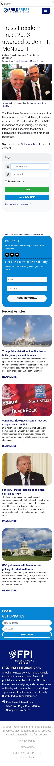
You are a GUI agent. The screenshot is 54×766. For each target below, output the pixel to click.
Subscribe (27, 197)
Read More (9, 376)
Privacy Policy (27, 740)
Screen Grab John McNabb (33, 234)
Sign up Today (27, 298)
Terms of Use (27, 746)
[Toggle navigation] (46, 11)
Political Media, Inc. (27, 753)
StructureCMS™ (27, 757)
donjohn (7, 103)
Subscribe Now (29, 144)
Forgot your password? (18, 204)
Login (27, 189)
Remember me (14, 181)
